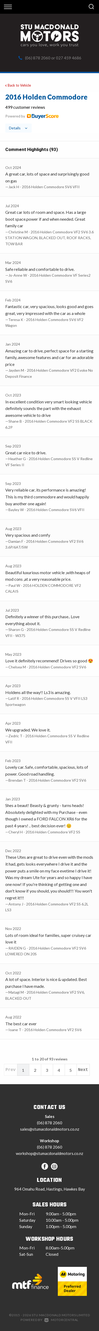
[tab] (49, 112)
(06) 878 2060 (37, 57)
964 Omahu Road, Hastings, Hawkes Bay (49, 1189)
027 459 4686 (68, 57)
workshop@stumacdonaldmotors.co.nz (49, 1153)
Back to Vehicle (17, 85)
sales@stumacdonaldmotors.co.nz (49, 1129)
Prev (11, 1070)
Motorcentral (61, 1320)
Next (83, 1070)
